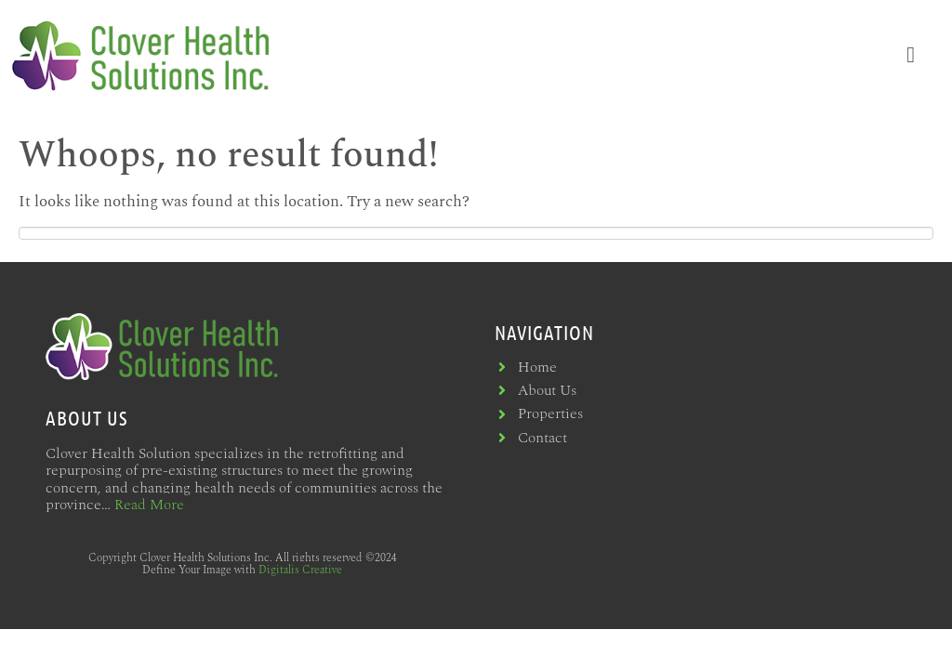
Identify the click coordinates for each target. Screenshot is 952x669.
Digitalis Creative (300, 570)
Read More (149, 504)
